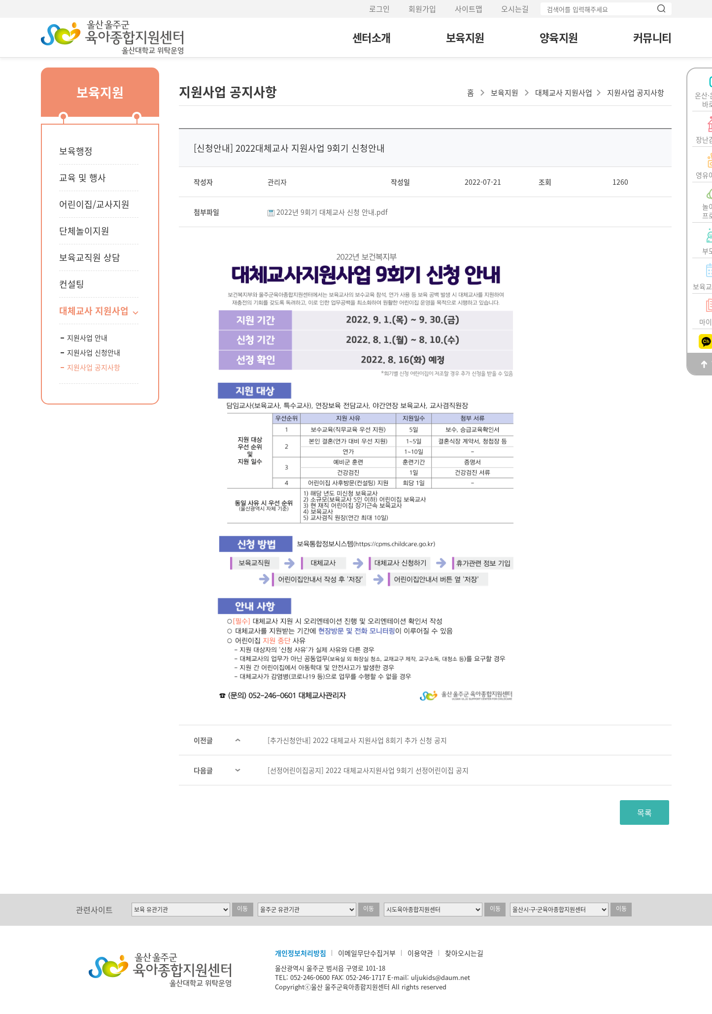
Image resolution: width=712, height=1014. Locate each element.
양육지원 (559, 37)
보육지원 (465, 37)
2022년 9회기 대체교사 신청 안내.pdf (332, 212)
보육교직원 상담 (89, 257)
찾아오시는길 (464, 953)
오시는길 (515, 8)
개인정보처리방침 (300, 953)
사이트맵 (468, 8)
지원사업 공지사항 (93, 367)
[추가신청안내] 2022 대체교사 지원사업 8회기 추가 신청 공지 (357, 740)
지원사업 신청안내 (93, 352)
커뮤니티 (652, 37)
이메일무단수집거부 (367, 953)
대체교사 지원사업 (94, 310)
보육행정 (76, 151)
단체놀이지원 (84, 230)
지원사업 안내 (87, 337)
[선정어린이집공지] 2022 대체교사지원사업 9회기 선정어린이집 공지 (368, 770)
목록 (644, 812)
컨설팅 (71, 284)
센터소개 (371, 37)
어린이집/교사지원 (94, 204)
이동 (242, 908)
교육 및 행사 (82, 177)
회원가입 (422, 8)
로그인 (379, 8)
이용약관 (420, 953)
